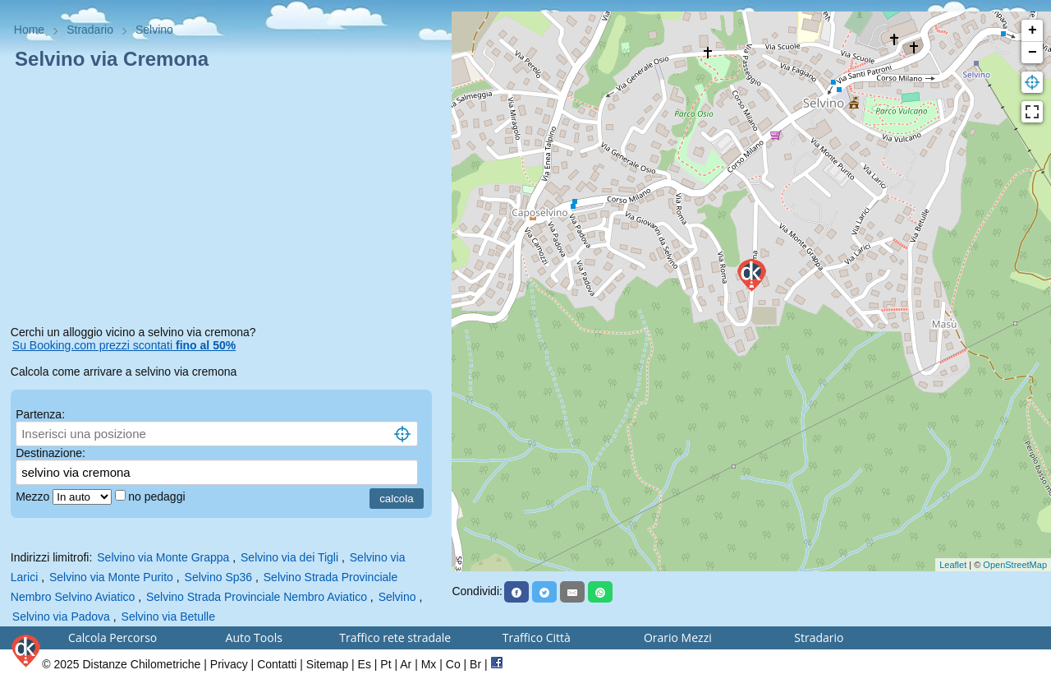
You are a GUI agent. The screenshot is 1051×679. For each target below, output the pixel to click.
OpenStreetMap (1015, 565)
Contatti (276, 664)
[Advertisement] (226, 200)
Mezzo (34, 496)
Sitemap (327, 664)
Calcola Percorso (112, 637)
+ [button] (1032, 30)
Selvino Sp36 (219, 577)
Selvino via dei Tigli (289, 557)
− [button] (1032, 52)
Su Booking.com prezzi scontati (124, 345)
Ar (405, 664)
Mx (429, 664)
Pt (385, 664)
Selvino (397, 596)
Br (475, 664)
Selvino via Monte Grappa (163, 557)
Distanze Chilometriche (141, 664)
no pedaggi (158, 496)
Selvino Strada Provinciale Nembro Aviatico (256, 596)
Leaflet (952, 565)
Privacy (229, 664)
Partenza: (40, 414)
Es (364, 664)
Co (453, 664)
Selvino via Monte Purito (111, 577)
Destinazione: (50, 453)
